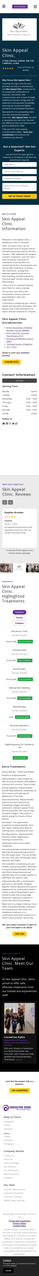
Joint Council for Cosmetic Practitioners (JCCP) (17, 334)
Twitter (7, 1125)
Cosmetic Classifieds (13, 1193)
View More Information (19, 635)
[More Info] (19, 1060)
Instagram (9, 1121)
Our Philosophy (11, 1170)
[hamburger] (35, 6)
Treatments (19, 612)
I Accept (8, 1270)
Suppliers (8, 1177)
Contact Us (9, 1155)
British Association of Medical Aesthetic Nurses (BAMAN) (19, 329)
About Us (8, 1159)
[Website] (3, 423)
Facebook (8, 1129)
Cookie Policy (19, 1225)
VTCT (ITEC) (11, 347)
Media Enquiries (11, 1174)
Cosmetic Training (12, 1197)
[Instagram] (10, 423)
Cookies (7, 1260)
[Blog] (16, 423)
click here (26, 553)
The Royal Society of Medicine (19, 344)
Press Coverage (11, 1163)
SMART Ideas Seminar (14, 1200)
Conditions (19, 623)
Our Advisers (10, 1166)
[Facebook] (7, 423)
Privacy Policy (19, 1223)
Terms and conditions (19, 1220)
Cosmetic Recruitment (14, 1189)
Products (19, 618)
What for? (13, 1265)
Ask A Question (19, 6)
